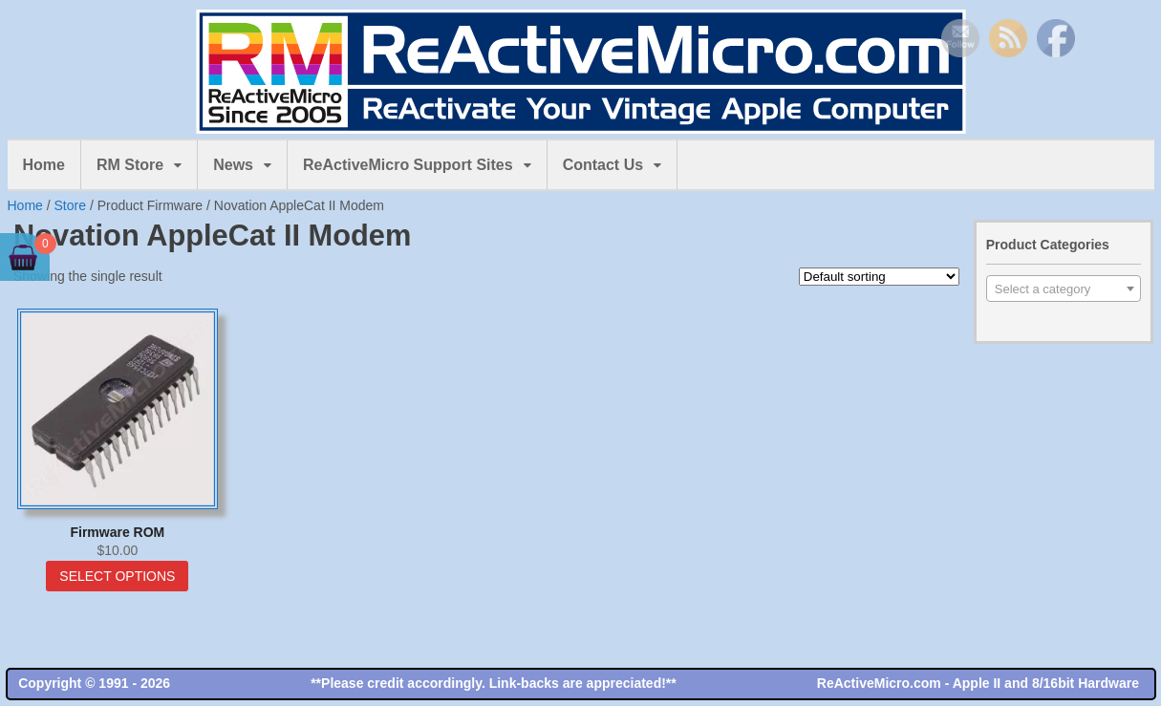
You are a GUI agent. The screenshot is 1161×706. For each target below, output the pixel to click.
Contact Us (603, 165)
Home (44, 165)
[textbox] (1063, 289)
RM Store (130, 165)
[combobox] (1063, 288)
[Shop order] (879, 276)
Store (70, 205)
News (233, 165)
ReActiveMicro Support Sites (408, 165)
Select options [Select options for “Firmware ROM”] (117, 576)
